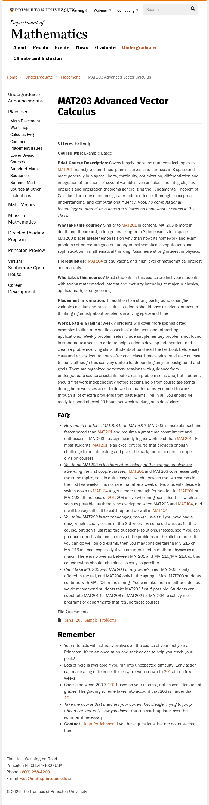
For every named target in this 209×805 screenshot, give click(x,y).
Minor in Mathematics (22, 219)
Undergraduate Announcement (29, 99)
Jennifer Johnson (99, 724)
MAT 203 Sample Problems (90, 619)
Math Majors (21, 204)
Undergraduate (139, 47)
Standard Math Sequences (24, 172)
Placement (70, 77)
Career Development (22, 288)
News (82, 47)
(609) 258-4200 (35, 772)
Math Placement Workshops (25, 124)
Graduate (105, 47)
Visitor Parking (76, 12)
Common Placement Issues (26, 145)
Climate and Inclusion (37, 58)
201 (167, 671)
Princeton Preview (26, 250)
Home (12, 77)
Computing (129, 12)
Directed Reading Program (26, 236)
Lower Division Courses (23, 158)
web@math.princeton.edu (45, 778)
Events (62, 47)
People (40, 47)
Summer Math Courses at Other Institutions (25, 189)
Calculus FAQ (22, 134)
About (19, 47)
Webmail (104, 12)
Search (193, 9)
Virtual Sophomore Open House (26, 267)
